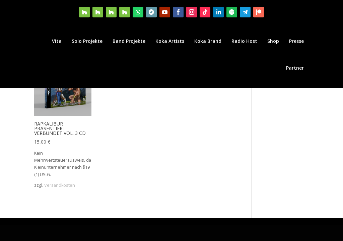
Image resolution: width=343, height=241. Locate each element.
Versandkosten (59, 185)
